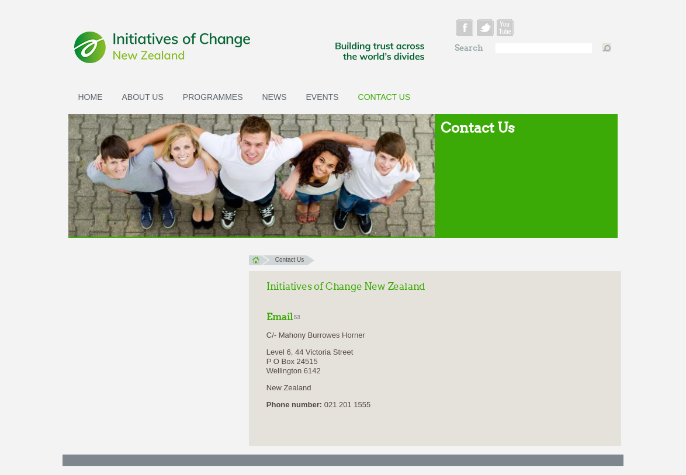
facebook (466, 29)
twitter (486, 29)
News (274, 97)
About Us (143, 97)
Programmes (213, 97)
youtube (507, 29)
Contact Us (384, 97)
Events (322, 97)
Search (469, 48)
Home (90, 97)
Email (283, 317)
